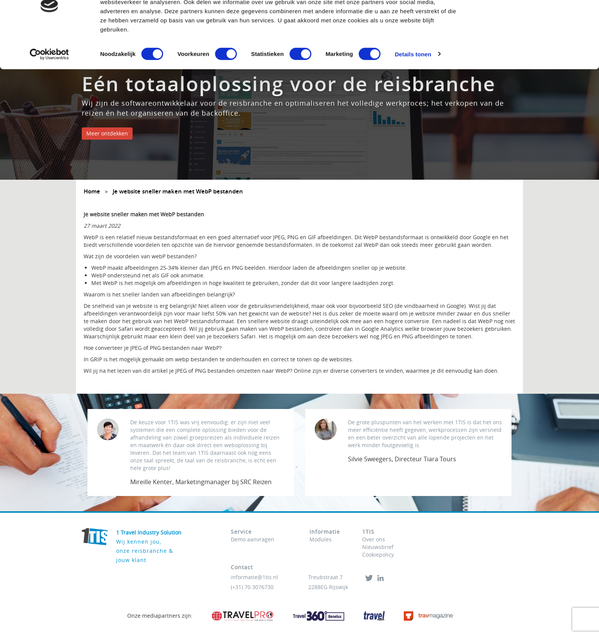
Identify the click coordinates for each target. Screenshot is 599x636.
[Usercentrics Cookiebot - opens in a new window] (49, 89)
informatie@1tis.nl (254, 577)
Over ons (373, 539)
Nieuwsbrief (377, 547)
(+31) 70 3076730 (252, 587)
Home (92, 191)
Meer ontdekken (107, 133)
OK (535, 20)
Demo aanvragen (252, 539)
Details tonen (413, 89)
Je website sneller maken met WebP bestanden (178, 191)
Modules (320, 539)
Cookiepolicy (378, 554)
